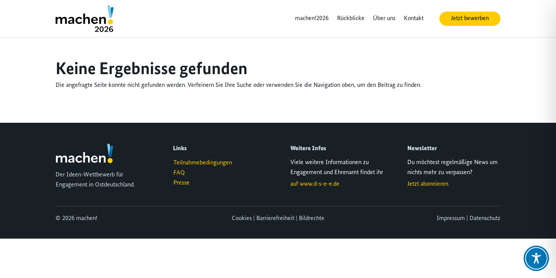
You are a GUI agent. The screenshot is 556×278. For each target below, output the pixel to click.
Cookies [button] (242, 218)
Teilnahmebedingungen (202, 163)
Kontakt (414, 18)
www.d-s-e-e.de (319, 184)
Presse (181, 183)
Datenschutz (485, 218)
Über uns (384, 18)
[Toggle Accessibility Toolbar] (536, 258)
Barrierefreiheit (275, 218)
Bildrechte (311, 218)
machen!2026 (312, 18)
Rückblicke (350, 18)
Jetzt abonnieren (427, 184)
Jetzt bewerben (470, 18)
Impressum (451, 218)
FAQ (179, 173)
